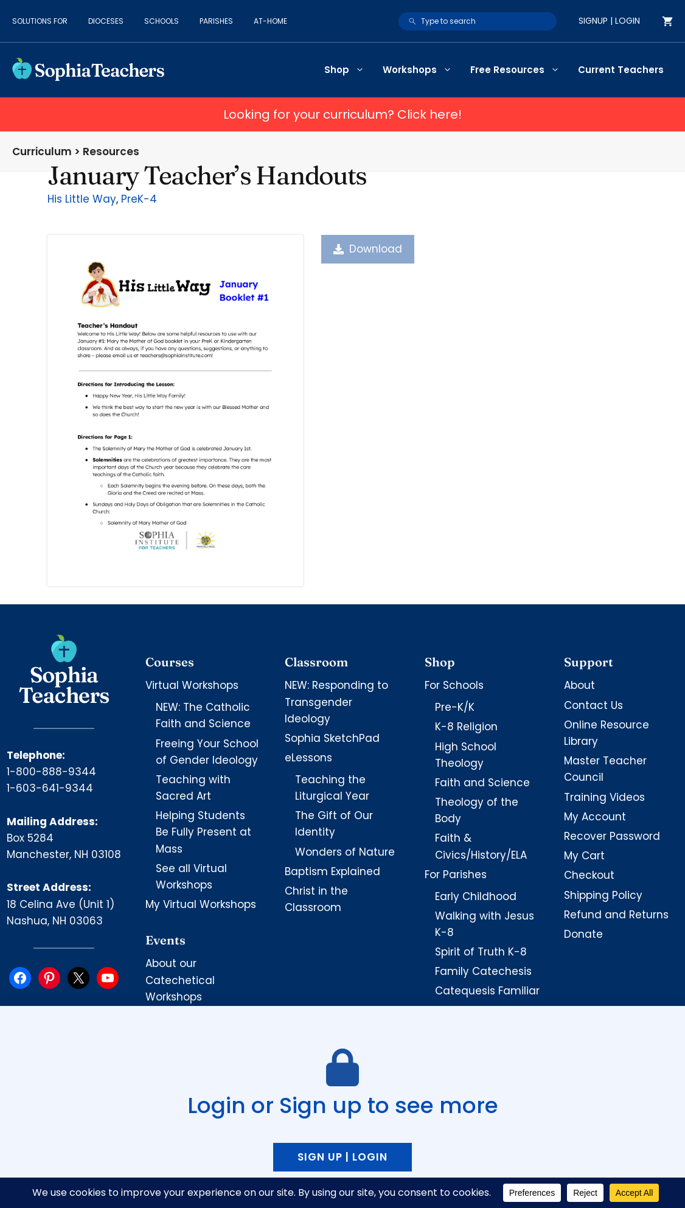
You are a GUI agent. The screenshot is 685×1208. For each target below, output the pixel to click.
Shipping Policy (603, 895)
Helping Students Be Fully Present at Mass (203, 832)
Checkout (589, 875)
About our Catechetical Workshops (180, 980)
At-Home (270, 21)
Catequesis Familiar (487, 990)
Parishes (216, 21)
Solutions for (40, 21)
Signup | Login (609, 21)
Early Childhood (475, 896)
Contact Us (593, 705)
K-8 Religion (466, 726)
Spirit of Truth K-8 (481, 951)
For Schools (454, 685)
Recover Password (612, 836)
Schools (161, 21)
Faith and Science (482, 782)
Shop (349, 70)
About (579, 685)
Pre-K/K (455, 707)
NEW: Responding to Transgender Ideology (336, 701)
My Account (595, 816)
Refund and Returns (616, 914)
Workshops (422, 70)
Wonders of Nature (345, 852)
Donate (583, 934)
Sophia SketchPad (332, 738)
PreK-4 (139, 199)
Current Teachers (621, 69)
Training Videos (604, 797)
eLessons (308, 757)
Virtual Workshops (191, 685)
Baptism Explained (332, 871)
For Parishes (456, 874)
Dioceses (105, 21)
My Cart (584, 855)
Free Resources (519, 70)
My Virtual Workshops (200, 904)
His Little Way (81, 199)
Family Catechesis (483, 971)
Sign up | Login (342, 1157)
